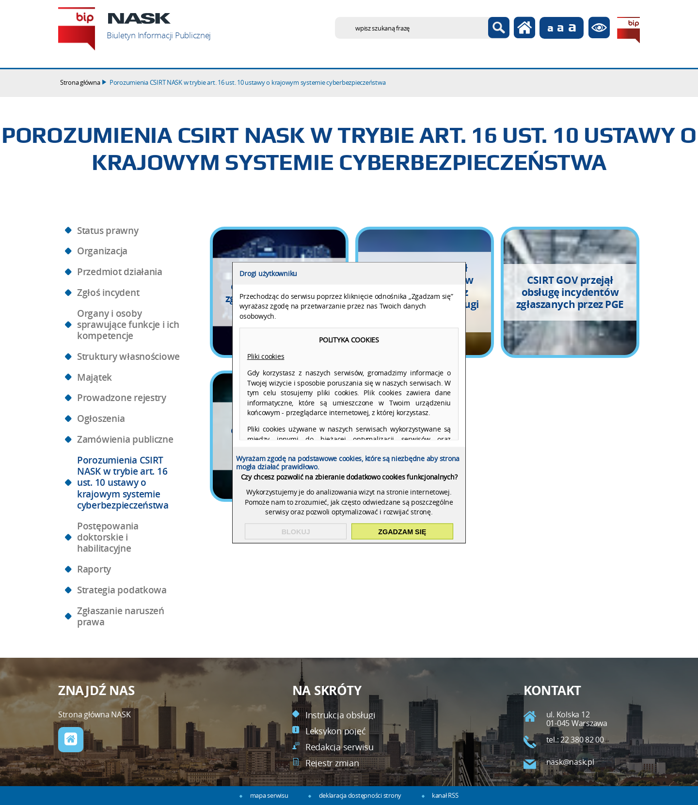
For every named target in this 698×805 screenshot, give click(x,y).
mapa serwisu (269, 795)
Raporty (94, 569)
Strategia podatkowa (122, 590)
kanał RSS (445, 795)
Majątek (94, 377)
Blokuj (296, 531)
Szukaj (498, 28)
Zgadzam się (402, 531)
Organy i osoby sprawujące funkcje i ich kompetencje (128, 324)
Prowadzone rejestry (121, 397)
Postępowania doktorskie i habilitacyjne (108, 537)
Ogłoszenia (101, 418)
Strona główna (80, 82)
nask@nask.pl (570, 762)
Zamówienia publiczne (125, 439)
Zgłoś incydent (108, 292)
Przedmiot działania (119, 271)
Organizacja (102, 251)
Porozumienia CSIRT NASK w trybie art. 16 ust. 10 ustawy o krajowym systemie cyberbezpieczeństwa (247, 82)
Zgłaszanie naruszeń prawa (120, 616)
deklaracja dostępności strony (360, 795)
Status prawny (108, 230)
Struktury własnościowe (128, 356)
